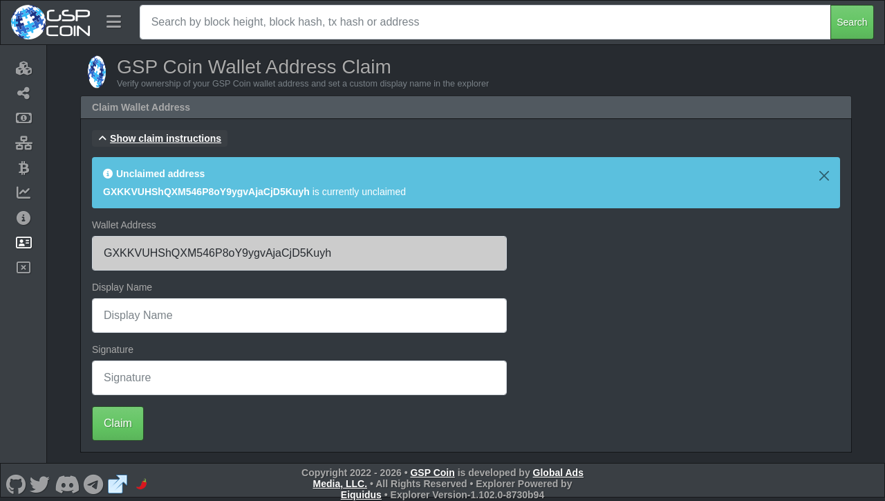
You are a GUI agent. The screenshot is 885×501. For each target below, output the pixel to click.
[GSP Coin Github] (15, 483)
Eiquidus (361, 494)
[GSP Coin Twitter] (40, 483)
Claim (118, 423)
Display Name (122, 287)
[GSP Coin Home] (50, 22)
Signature (112, 349)
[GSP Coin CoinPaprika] (142, 483)
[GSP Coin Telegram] (93, 483)
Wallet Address (124, 224)
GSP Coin (432, 472)
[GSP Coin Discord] (66, 483)
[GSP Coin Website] (117, 483)
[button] (159, 138)
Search (852, 22)
